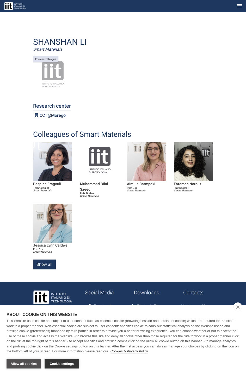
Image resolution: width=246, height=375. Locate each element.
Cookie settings (62, 364)
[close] (237, 306)
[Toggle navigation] (239, 6)
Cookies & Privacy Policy (129, 351)
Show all (44, 264)
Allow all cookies (24, 364)
